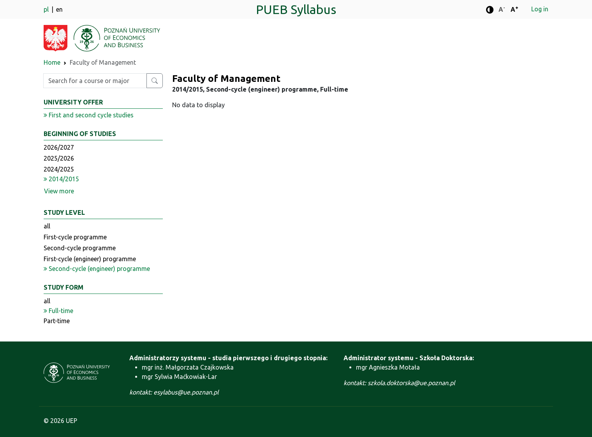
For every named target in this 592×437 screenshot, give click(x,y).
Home (52, 62)
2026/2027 (59, 147)
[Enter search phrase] (95, 80)
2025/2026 (59, 158)
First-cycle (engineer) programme (90, 258)
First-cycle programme (75, 237)
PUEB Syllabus (296, 9)
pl (47, 9)
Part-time (57, 320)
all (47, 226)
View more (59, 191)
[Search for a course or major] (154, 80)
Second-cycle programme (80, 247)
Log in (539, 8)
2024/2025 (59, 169)
